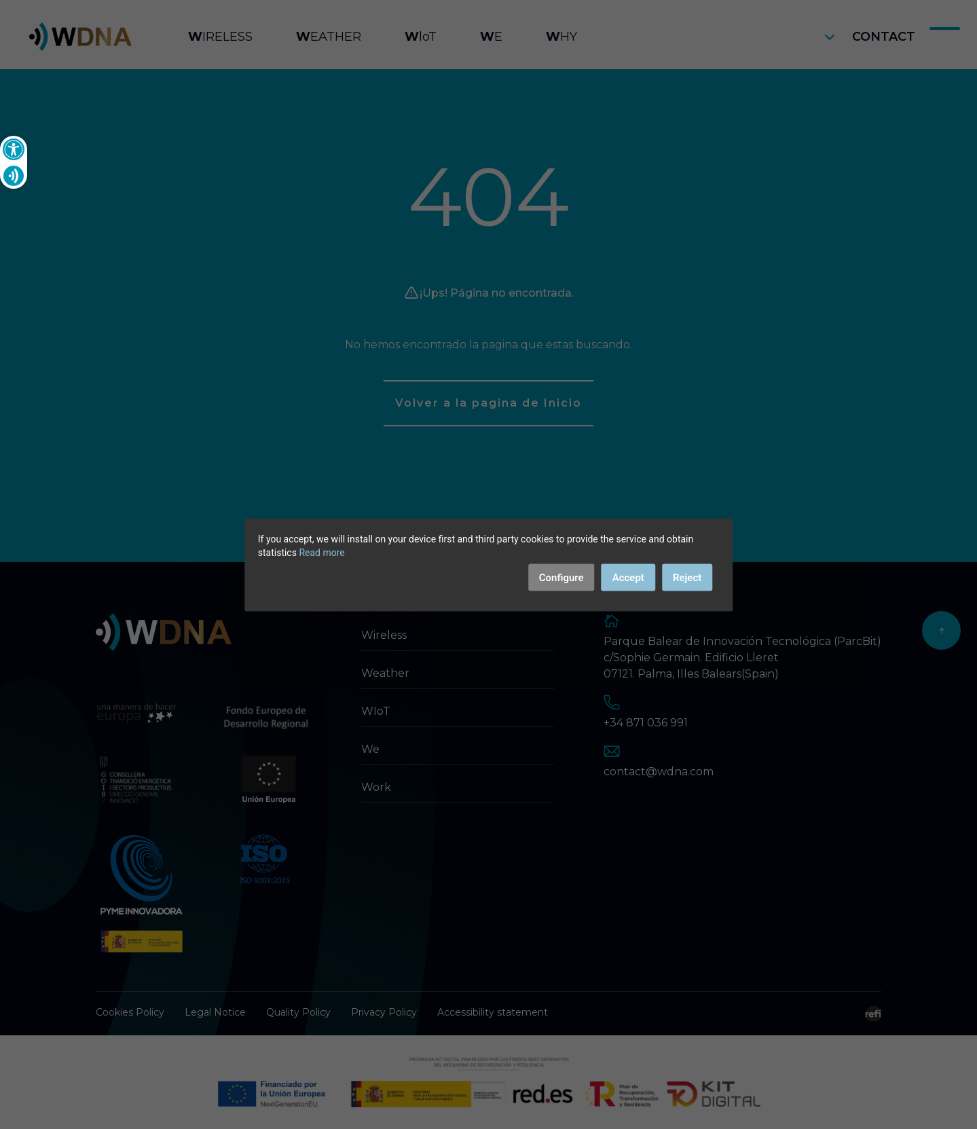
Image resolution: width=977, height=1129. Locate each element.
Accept (628, 577)
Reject (687, 577)
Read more (321, 552)
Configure (561, 577)
